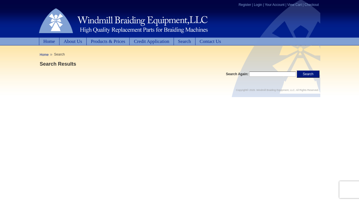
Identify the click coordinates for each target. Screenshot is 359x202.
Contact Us (210, 41)
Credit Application (151, 41)
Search (184, 41)
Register (245, 5)
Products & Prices (108, 41)
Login (258, 5)
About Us (73, 41)
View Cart (294, 5)
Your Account (274, 5)
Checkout (312, 5)
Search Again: (237, 74)
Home (49, 41)
